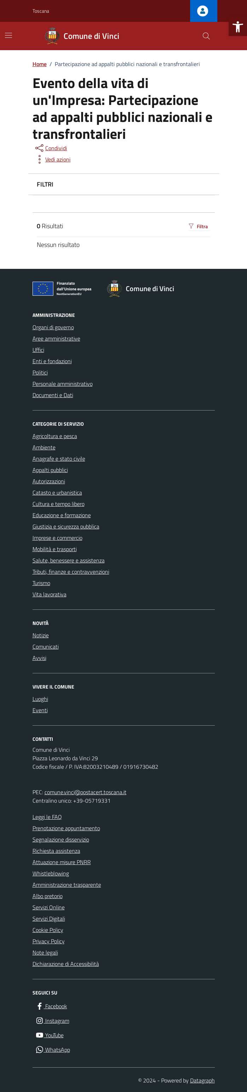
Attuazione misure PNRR (62, 862)
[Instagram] (52, 1021)
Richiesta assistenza (56, 850)
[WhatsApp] (53, 1050)
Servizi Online (49, 907)
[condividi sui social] (51, 148)
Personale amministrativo (63, 383)
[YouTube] (49, 1035)
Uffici (38, 350)
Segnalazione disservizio (61, 839)
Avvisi (39, 658)
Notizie (41, 635)
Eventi (40, 710)
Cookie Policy (48, 930)
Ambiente (44, 447)
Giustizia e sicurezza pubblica (66, 526)
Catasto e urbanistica (57, 492)
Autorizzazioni (49, 481)
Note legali (45, 952)
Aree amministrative (56, 338)
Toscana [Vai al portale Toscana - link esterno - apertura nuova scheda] (41, 10)
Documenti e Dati (53, 395)
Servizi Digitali (49, 918)
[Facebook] (51, 1006)
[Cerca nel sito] (206, 36)
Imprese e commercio (57, 537)
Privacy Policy (49, 941)
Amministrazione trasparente (67, 884)
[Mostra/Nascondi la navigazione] (8, 35)
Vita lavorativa (49, 594)
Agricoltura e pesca (55, 436)
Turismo (41, 583)
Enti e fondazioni (52, 361)
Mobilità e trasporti (55, 549)
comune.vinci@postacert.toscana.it (86, 792)
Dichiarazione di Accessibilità (66, 964)
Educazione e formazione (62, 515)
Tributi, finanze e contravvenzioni (71, 571)
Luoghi (40, 699)
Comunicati (46, 646)
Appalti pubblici (50, 470)
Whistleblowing (51, 873)
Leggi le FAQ (47, 817)
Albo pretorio (48, 896)
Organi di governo (53, 327)
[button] (238, 27)
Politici (40, 372)
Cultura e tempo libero (58, 504)
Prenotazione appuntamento (66, 828)
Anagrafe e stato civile (59, 458)
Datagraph (202, 1080)
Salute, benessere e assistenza (69, 560)
